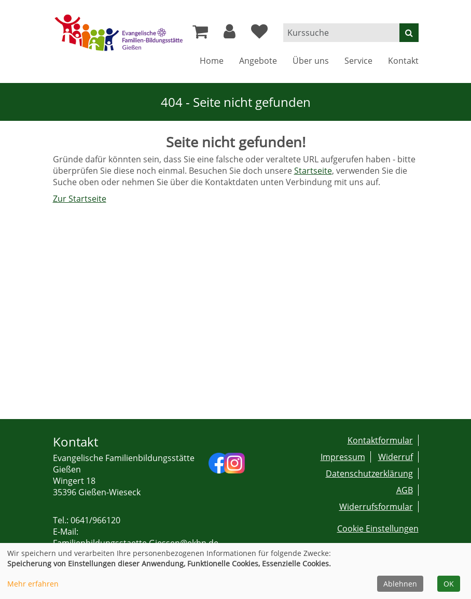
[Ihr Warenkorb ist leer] (200, 34)
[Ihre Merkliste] (259, 34)
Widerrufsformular (376, 506)
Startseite (313, 170)
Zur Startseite (79, 198)
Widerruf (395, 457)
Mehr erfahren (33, 584)
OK (449, 584)
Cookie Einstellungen (378, 528)
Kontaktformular (380, 440)
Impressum (343, 457)
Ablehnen (400, 584)
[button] (230, 34)
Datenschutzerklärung (369, 473)
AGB (404, 490)
